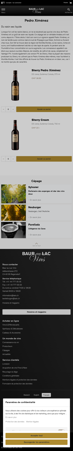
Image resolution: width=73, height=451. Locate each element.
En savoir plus (10, 417)
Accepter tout (36, 435)
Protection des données (14, 422)
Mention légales (32, 422)
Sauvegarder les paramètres (36, 442)
